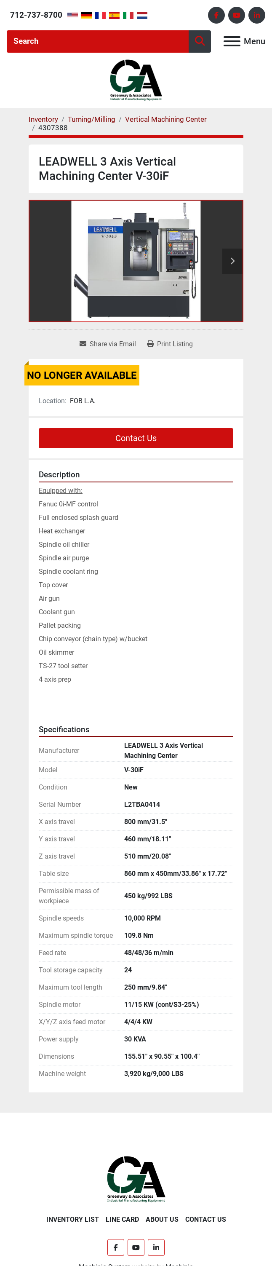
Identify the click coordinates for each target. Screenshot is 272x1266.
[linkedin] (256, 15)
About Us (162, 1219)
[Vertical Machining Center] (166, 119)
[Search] (98, 41)
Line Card (122, 1219)
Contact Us (136, 438)
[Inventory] (43, 119)
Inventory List (72, 1219)
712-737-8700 (36, 15)
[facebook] (216, 15)
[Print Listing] (169, 344)
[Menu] (232, 41)
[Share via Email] (107, 344)
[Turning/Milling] (91, 119)
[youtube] (236, 15)
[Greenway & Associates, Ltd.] (136, 1179)
